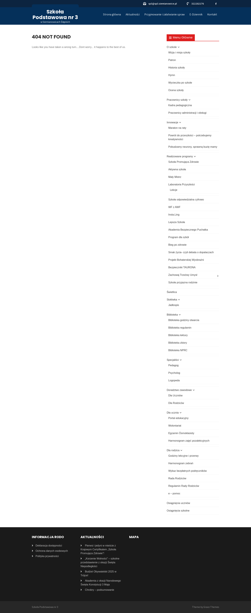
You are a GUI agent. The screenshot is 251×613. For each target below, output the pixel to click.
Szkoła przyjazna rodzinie (182, 282)
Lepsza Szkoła (176, 222)
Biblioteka (172, 314)
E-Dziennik (196, 14)
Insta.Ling (173, 214)
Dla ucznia (173, 412)
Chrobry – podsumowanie (99, 589)
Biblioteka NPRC (177, 350)
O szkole (172, 47)
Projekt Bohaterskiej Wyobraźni (186, 259)
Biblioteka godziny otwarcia (183, 320)
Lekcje (173, 190)
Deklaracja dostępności (49, 545)
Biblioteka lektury (178, 335)
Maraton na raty (177, 128)
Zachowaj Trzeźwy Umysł (182, 275)
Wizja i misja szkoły (179, 52)
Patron (172, 60)
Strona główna (112, 14)
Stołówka (172, 299)
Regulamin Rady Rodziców (183, 486)
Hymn (171, 75)
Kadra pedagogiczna (180, 105)
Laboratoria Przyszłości (181, 184)
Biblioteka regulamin (179, 327)
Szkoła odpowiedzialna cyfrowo (186, 199)
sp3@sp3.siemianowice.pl (162, 3)
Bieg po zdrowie (177, 244)
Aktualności (133, 14)
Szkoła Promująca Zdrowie (183, 162)
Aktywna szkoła (177, 169)
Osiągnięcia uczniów (178, 503)
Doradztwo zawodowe (179, 390)
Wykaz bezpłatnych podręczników (187, 470)
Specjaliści (173, 360)
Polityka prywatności (47, 556)
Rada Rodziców (177, 478)
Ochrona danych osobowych (52, 551)
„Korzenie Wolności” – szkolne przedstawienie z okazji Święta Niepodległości (100, 562)
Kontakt (212, 14)
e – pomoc (174, 493)
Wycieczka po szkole (180, 82)
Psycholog (174, 373)
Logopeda (174, 380)
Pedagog (173, 365)
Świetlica (172, 292)
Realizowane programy (180, 156)
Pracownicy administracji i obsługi (187, 112)
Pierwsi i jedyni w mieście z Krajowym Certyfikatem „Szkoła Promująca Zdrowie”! (98, 549)
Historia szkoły (176, 67)
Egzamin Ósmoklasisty (181, 433)
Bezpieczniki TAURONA (181, 267)
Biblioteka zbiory (177, 342)
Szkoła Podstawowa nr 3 (55, 14)
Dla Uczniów (175, 395)
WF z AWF (174, 207)
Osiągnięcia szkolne (178, 510)
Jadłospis (173, 305)
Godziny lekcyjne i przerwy (183, 455)
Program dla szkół (178, 237)
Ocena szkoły (176, 90)
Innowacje (172, 122)
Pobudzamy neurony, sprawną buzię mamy (192, 146)
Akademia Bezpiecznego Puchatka (188, 229)
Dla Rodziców (176, 403)
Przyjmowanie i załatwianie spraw (164, 14)
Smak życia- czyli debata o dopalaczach (191, 252)
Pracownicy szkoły (177, 99)
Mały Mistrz (174, 177)
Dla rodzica (173, 450)
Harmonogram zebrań (180, 463)
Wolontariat (174, 425)
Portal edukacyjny (178, 418)
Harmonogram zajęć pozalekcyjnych (188, 440)
